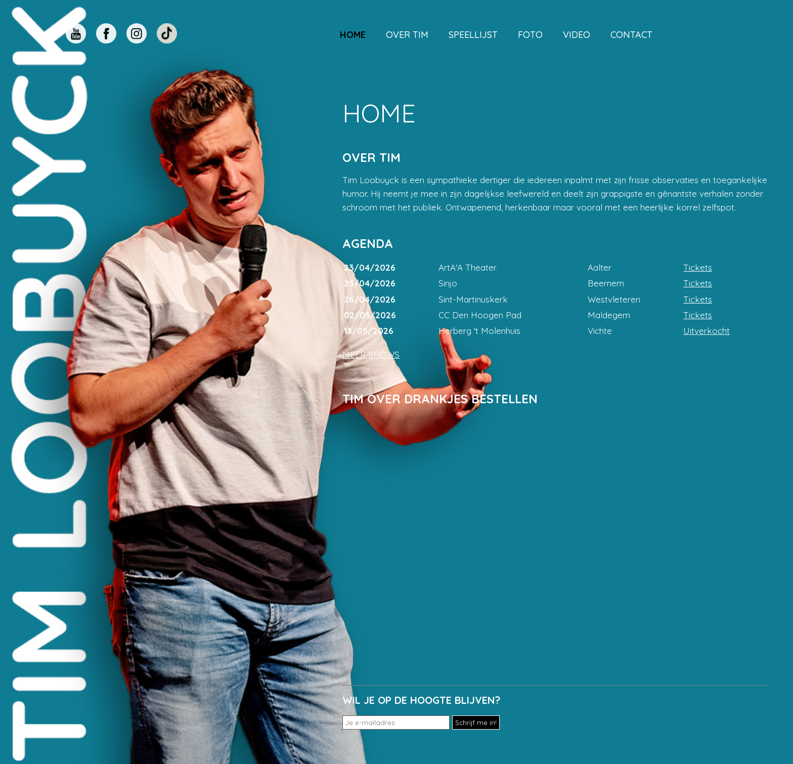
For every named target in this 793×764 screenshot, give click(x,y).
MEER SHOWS (371, 354)
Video (576, 34)
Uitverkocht (706, 330)
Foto (530, 34)
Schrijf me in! (476, 722)
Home (353, 34)
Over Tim (407, 34)
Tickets (697, 267)
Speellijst (473, 34)
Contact (631, 34)
